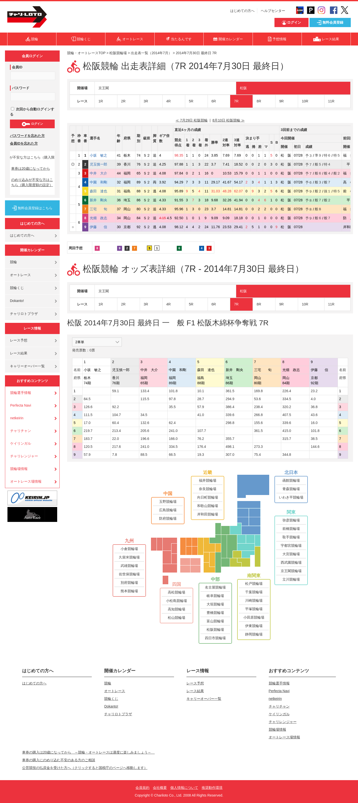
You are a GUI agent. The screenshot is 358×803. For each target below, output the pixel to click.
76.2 (200, 439)
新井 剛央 (102, 200)
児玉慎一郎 (102, 164)
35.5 (172, 407)
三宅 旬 (102, 209)
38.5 (314, 439)
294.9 (230, 399)
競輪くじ (17, 288)
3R (146, 101)
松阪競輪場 (118, 53)
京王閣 (103, 88)
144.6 (315, 447)
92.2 (115, 407)
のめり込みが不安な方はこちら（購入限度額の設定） (32, 182)
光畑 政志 (102, 218)
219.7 (88, 431)
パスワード (20, 88)
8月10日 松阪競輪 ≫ (229, 120)
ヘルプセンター (273, 11)
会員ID (17, 67)
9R (281, 101)
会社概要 (160, 788)
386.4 (230, 407)
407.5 (286, 415)
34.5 (143, 415)
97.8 (172, 399)
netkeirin (16, 418)
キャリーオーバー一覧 (27, 366)
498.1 (230, 447)
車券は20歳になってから (30, 168)
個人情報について (184, 788)
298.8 (230, 423)
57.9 (200, 407)
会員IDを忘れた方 (24, 143)
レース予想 (18, 340)
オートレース (20, 275)
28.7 (200, 399)
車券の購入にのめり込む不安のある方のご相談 (58, 760)
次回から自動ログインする (32, 111)
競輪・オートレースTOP (86, 53)
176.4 (201, 447)
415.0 (286, 431)
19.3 (200, 455)
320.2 (286, 407)
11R (331, 101)
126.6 (88, 407)
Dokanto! (17, 301)
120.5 (88, 447)
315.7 (286, 439)
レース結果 (18, 353)
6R (214, 101)
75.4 (257, 455)
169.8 (258, 391)
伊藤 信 (102, 227)
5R (191, 101)
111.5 (88, 415)
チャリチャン (20, 431)
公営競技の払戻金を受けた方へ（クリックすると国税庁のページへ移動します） (84, 768)
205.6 (144, 431)
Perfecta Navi (20, 405)
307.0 (230, 455)
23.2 (314, 391)
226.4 (286, 391)
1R (100, 101)
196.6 (144, 439)
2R (123, 101)
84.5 (87, 399)
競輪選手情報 (20, 393)
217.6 (116, 447)
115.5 (144, 399)
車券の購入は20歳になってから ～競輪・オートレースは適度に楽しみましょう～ (88, 752)
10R (305, 101)
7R (236, 101)
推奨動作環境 (212, 788)
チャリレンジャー (24, 456)
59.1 (115, 391)
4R (168, 101)
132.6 (144, 423)
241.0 (173, 431)
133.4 (144, 391)
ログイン (32, 124)
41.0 (200, 415)
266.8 (258, 415)
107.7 (201, 431)
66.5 (172, 455)
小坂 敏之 (102, 155)
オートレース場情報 (26, 481)
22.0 (115, 439)
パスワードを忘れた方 (27, 136)
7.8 (114, 455)
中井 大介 (102, 173)
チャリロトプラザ (24, 314)
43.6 (314, 415)
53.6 (257, 399)
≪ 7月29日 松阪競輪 (192, 120)
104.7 (116, 415)
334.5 (286, 399)
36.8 (314, 407)
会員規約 (142, 788)
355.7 (230, 439)
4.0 (313, 399)
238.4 (258, 407)
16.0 (314, 423)
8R (259, 101)
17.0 (87, 423)
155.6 (258, 423)
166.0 (173, 439)
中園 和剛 (102, 182)
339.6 (230, 415)
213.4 (116, 431)
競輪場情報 (19, 469)
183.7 (88, 439)
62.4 (172, 423)
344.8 (286, 455)
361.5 (230, 391)
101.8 (173, 391)
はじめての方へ (242, 11)
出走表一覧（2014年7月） (151, 53)
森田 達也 (102, 191)
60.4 (115, 423)
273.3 (258, 447)
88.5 (143, 455)
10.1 (200, 391)
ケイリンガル (20, 443)
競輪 (13, 262)
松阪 (243, 88)
